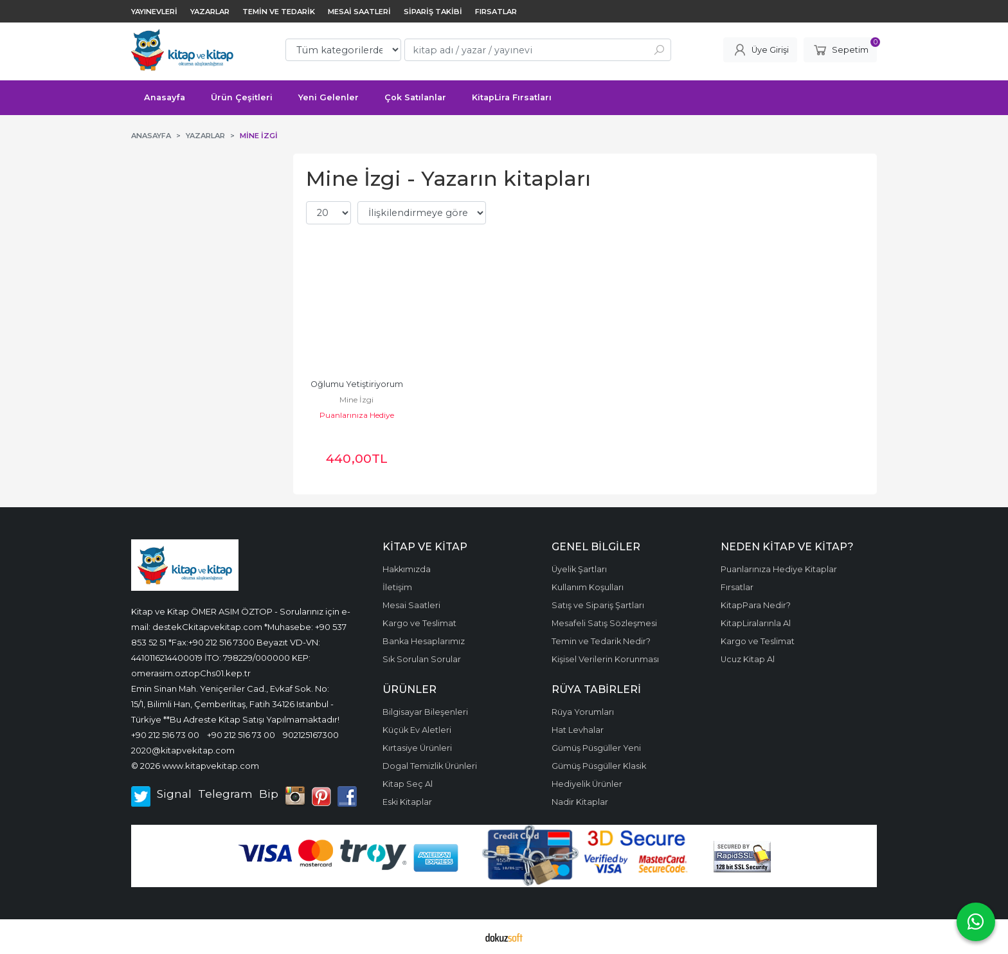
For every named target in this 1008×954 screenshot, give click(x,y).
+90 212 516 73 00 (165, 735)
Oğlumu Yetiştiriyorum (356, 384)
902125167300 (311, 735)
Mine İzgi (356, 399)
